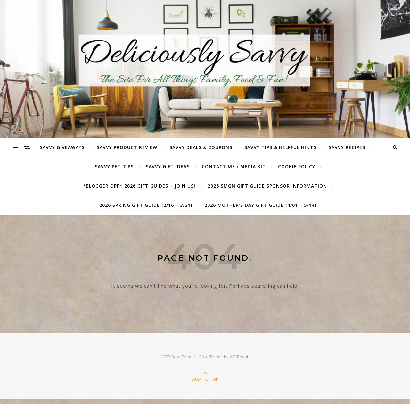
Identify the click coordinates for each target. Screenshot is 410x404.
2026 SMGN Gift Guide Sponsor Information (267, 186)
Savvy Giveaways (62, 147)
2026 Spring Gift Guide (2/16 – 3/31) (145, 205)
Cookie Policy (296, 167)
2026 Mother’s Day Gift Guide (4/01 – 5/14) (260, 205)
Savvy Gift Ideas (168, 167)
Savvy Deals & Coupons (200, 147)
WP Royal (239, 356)
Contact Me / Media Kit (234, 167)
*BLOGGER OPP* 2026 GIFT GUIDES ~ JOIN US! (139, 186)
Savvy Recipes (347, 147)
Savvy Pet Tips (114, 167)
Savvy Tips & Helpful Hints (280, 147)
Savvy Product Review (127, 147)
